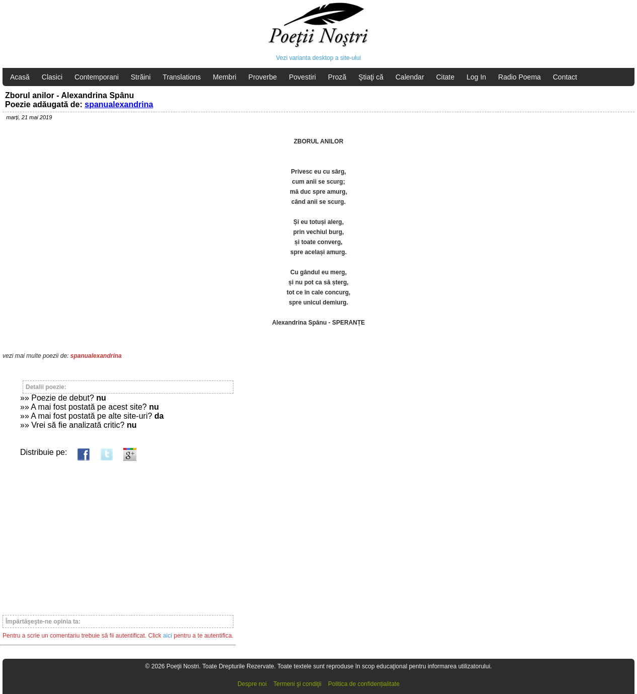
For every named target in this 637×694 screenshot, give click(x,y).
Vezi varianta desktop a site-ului (318, 57)
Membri (224, 77)
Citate (445, 77)
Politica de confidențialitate (364, 683)
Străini (141, 77)
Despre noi (252, 683)
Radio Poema (519, 77)
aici (167, 635)
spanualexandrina (119, 104)
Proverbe (263, 77)
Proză (337, 77)
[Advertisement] (118, 533)
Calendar (409, 77)
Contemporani (96, 77)
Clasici (52, 77)
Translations (182, 77)
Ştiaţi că (370, 77)
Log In (476, 77)
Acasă (20, 77)
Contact (565, 77)
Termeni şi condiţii (297, 683)
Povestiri (302, 77)
